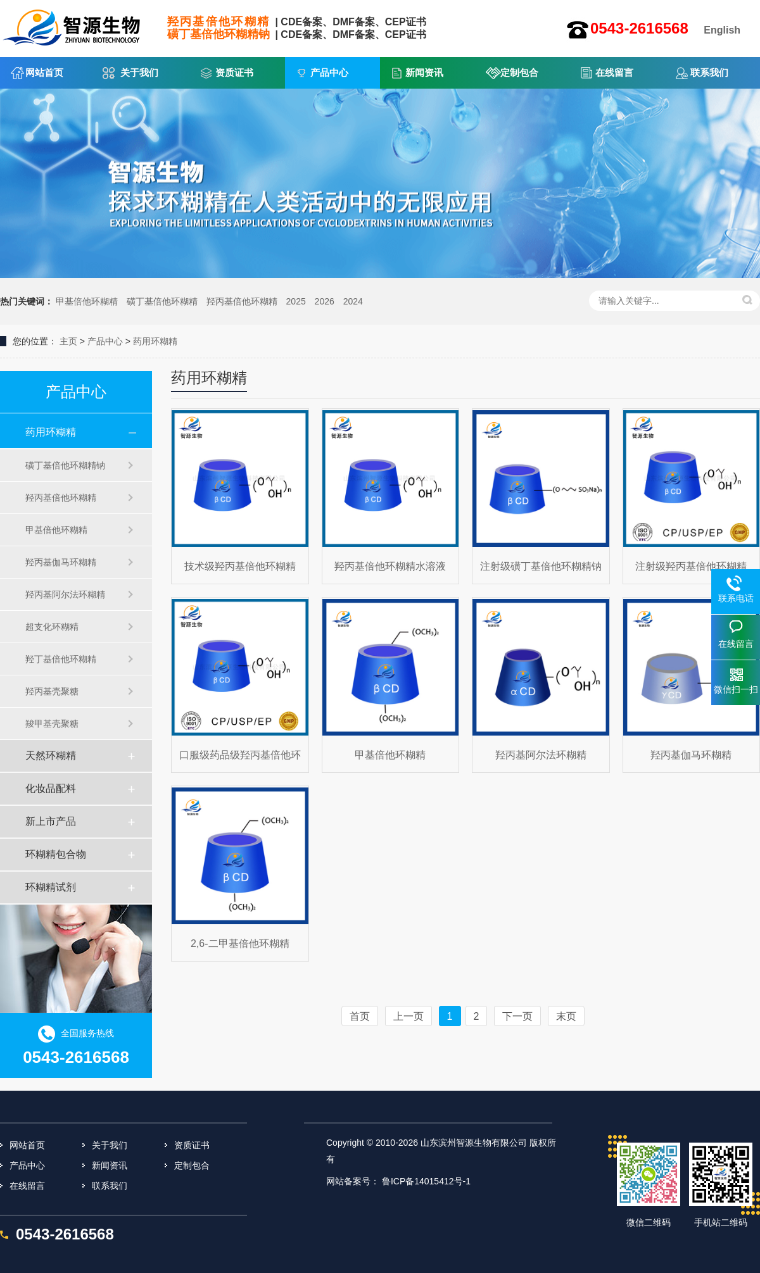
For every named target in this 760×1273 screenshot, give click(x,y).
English (722, 30)
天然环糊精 (50, 755)
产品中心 (329, 72)
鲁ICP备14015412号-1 (426, 1181)
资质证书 (234, 72)
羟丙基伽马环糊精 (60, 562)
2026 (324, 301)
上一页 (408, 1016)
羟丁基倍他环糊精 (60, 659)
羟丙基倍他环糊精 (241, 301)
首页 (360, 1016)
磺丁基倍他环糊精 (162, 301)
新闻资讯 (424, 72)
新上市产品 (50, 821)
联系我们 (709, 72)
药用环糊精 (155, 341)
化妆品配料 (50, 788)
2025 (296, 301)
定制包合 (519, 72)
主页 (68, 341)
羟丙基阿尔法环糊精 (65, 594)
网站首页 (44, 72)
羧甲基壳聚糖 (52, 723)
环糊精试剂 (50, 887)
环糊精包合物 (55, 854)
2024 (353, 301)
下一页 (517, 1016)
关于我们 (139, 72)
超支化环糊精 (52, 627)
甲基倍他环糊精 (87, 301)
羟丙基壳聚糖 (52, 691)
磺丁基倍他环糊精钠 (65, 465)
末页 (566, 1016)
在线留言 (614, 72)
